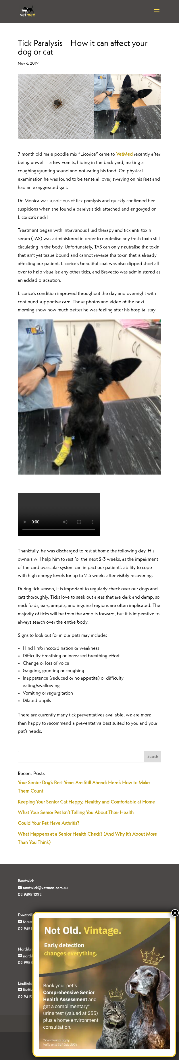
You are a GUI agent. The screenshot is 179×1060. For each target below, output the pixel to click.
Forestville (26, 915)
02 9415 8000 (30, 997)
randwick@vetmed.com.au (45, 888)
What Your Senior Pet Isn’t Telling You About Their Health (76, 812)
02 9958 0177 (30, 963)
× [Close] (175, 913)
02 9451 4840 (30, 929)
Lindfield (25, 984)
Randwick (26, 881)
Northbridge (28, 949)
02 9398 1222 (30, 895)
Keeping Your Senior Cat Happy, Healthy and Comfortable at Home (86, 802)
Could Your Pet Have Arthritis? (48, 823)
